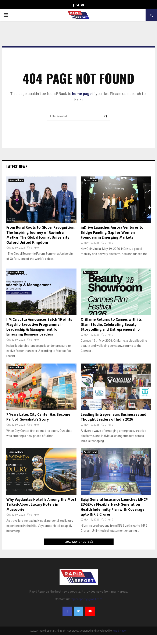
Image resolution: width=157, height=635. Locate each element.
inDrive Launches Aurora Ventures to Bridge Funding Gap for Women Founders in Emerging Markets (112, 232)
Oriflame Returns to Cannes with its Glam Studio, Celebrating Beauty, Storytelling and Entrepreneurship (111, 324)
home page (82, 93)
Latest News (16, 166)
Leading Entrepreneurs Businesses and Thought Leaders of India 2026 (113, 417)
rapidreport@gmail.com (86, 599)
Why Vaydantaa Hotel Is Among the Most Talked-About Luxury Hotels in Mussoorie (41, 505)
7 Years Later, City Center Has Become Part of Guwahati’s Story (38, 417)
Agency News (16, 180)
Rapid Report (120, 630)
